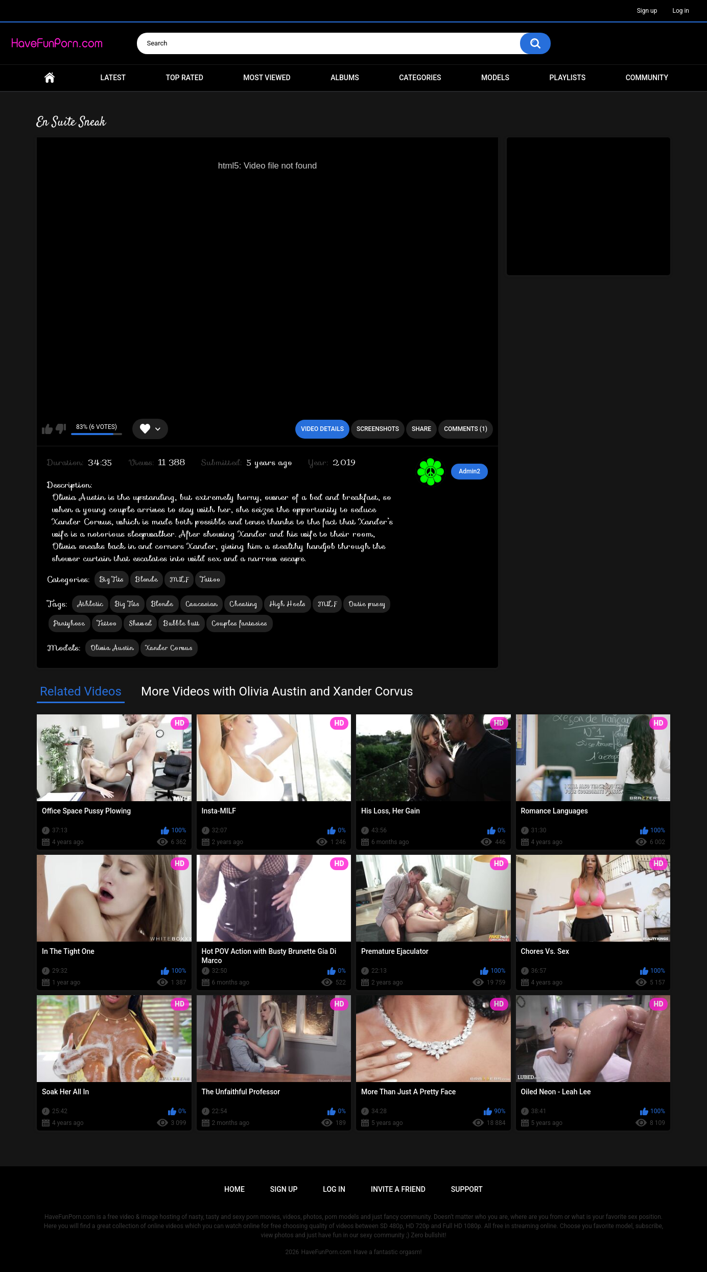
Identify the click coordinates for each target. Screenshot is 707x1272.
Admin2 (469, 471)
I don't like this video (60, 429)
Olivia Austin (112, 648)
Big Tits (112, 579)
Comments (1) (465, 429)
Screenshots (378, 429)
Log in (680, 10)
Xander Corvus (169, 648)
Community (647, 78)
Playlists (568, 78)
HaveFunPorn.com (326, 1252)
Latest (113, 78)
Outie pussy (366, 604)
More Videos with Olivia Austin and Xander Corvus (277, 691)
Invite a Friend (398, 1189)
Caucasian (201, 604)
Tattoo (210, 579)
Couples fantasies (239, 623)
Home (49, 78)
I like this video (47, 429)
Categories (420, 78)
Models (495, 78)
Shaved (140, 623)
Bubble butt (181, 623)
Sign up (647, 10)
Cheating (243, 604)
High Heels (287, 604)
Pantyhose (69, 623)
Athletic (90, 604)
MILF (179, 579)
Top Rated (184, 78)
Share (421, 429)
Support (467, 1189)
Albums (345, 78)
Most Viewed (266, 78)
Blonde (146, 579)
